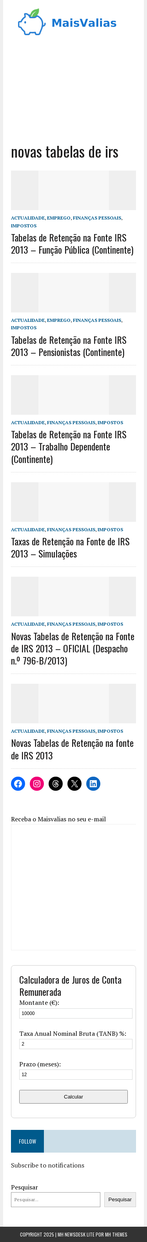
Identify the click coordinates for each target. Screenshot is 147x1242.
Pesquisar (24, 1187)
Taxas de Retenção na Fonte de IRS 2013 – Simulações (70, 547)
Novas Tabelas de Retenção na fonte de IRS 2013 (72, 748)
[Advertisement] (73, 86)
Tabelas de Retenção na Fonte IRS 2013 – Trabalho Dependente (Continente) (69, 446)
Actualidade (28, 218)
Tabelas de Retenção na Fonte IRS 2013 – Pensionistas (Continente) (69, 345)
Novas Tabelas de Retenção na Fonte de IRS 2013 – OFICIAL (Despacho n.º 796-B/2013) (72, 648)
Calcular (73, 1097)
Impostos (23, 226)
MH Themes (116, 1234)
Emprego (59, 218)
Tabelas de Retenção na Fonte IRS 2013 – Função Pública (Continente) (72, 243)
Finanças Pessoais (97, 218)
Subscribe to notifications (47, 1165)
